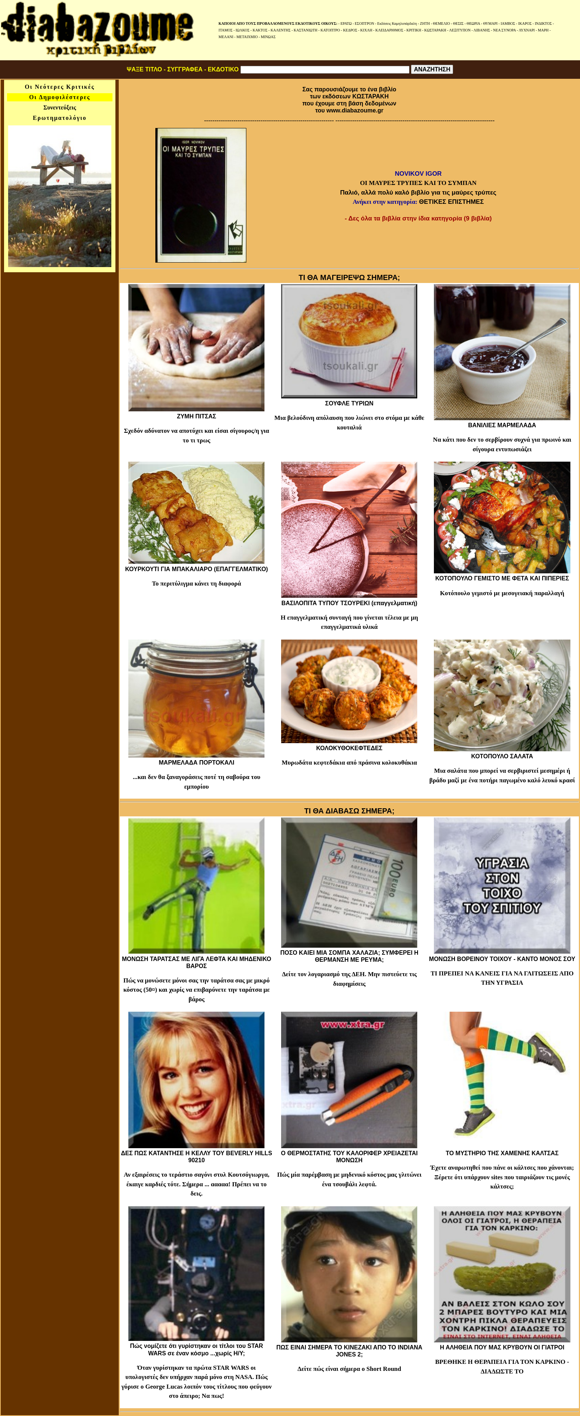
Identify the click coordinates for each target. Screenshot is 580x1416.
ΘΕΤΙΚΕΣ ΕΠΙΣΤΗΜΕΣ (451, 201)
